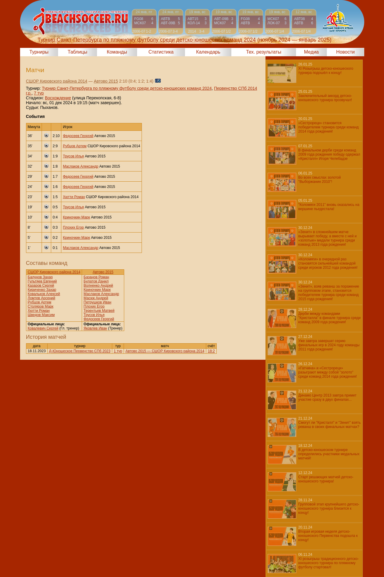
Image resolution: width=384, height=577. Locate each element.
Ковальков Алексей (44, 294)
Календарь (208, 51)
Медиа (311, 51)
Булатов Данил (96, 281)
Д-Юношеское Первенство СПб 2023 (79, 351)
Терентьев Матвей (99, 311)
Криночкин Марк (76, 217)
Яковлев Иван (95, 328)
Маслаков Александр (80, 166)
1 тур (118, 351)
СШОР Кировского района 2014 (56, 81)
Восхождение (58, 97)
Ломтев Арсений (41, 298)
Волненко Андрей (98, 285)
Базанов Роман (96, 277)
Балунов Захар (40, 277)
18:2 (211, 351)
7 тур (39, 93)
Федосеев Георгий (78, 136)
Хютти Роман (74, 197)
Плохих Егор (73, 227)
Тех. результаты (263, 51)
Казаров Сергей (41, 285)
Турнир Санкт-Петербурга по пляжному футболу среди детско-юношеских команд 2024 (127, 88)
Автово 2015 (106, 81)
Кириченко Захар (42, 290)
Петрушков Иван (97, 302)
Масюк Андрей (96, 298)
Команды (117, 51)
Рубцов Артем (74, 146)
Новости (345, 51)
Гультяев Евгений (42, 281)
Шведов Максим (41, 315)
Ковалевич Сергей (43, 328)
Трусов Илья (73, 156)
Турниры (38, 51)
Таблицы (77, 51)
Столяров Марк (41, 306)
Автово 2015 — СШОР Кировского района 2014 (164, 351)
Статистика (161, 51)
